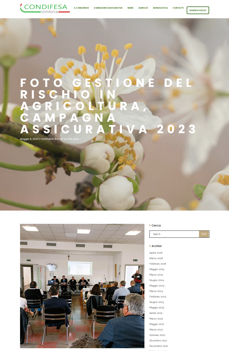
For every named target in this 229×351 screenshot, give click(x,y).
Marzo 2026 (156, 258)
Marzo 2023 (156, 318)
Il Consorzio (81, 8)
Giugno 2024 (156, 280)
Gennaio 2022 (157, 335)
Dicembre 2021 (158, 340)
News (130, 8)
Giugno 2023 (156, 302)
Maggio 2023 (156, 307)
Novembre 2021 (158, 346)
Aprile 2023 (155, 313)
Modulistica (160, 8)
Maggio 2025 (156, 269)
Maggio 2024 (156, 285)
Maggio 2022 (156, 324)
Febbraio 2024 (157, 296)
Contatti (178, 8)
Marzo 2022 (156, 329)
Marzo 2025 (156, 274)
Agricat (143, 8)
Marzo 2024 (156, 291)
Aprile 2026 (156, 252)
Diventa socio (198, 10)
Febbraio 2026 (157, 263)
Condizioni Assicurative (108, 8)
